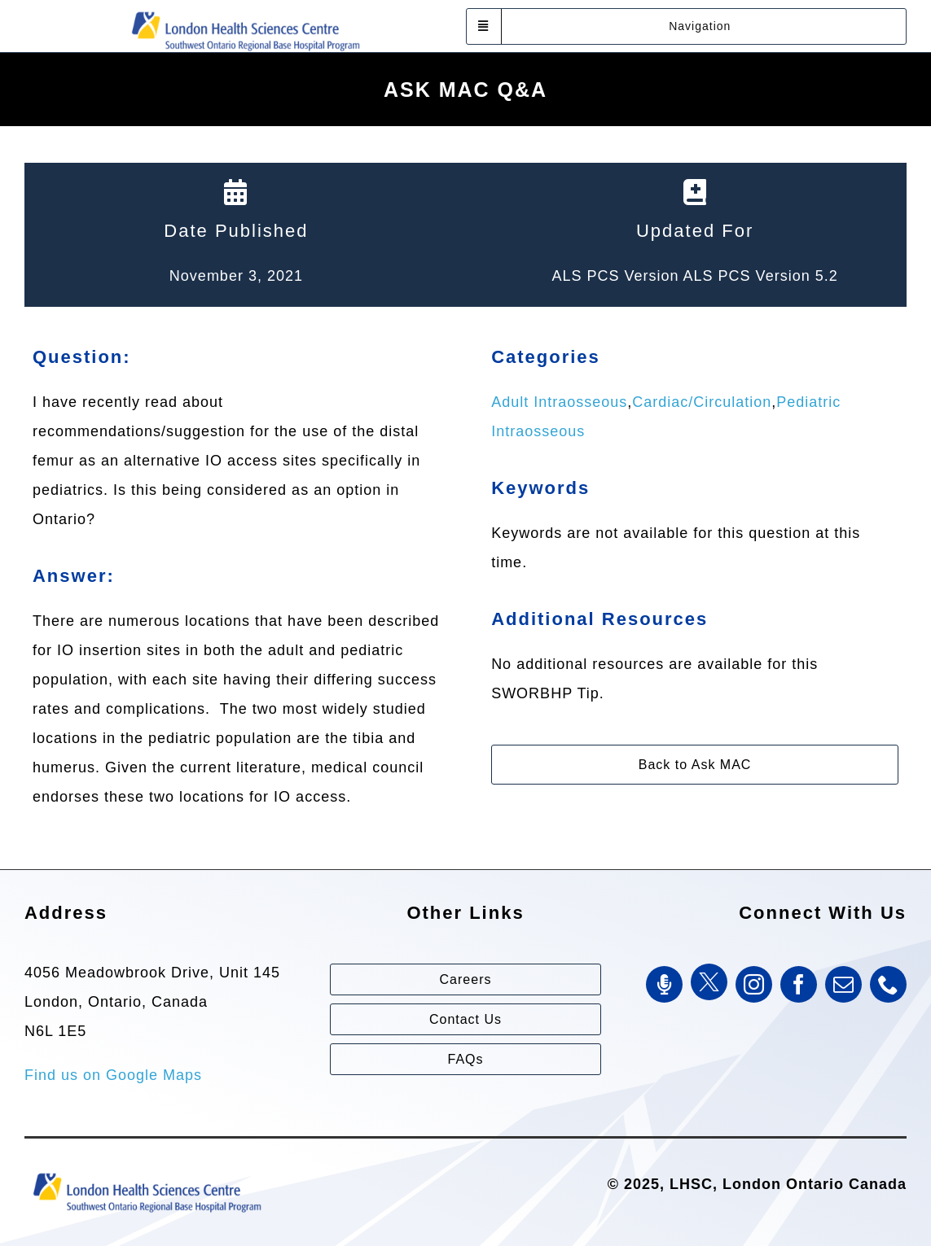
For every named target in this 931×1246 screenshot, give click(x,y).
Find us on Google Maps (113, 1075)
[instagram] (754, 984)
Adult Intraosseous (559, 402)
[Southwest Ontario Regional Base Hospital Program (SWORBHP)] (245, 10)
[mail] (843, 984)
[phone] (888, 984)
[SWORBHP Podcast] (664, 984)
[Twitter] (709, 982)
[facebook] (798, 984)
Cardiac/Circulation (701, 402)
